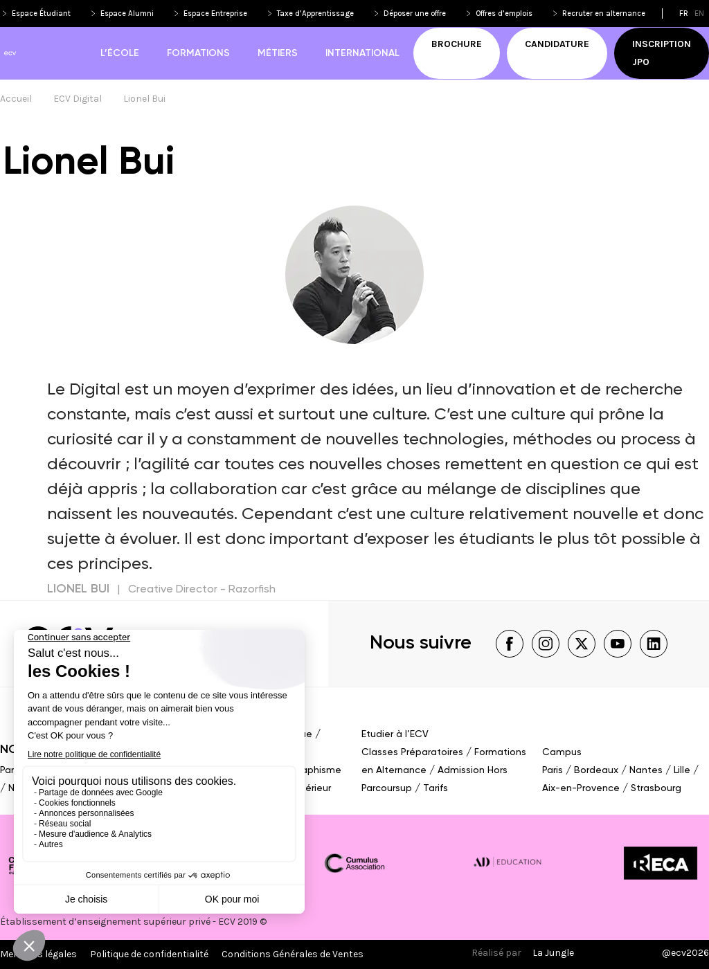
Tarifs (435, 788)
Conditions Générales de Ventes (293, 954)
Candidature (557, 44)
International (362, 53)
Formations (198, 53)
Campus (562, 752)
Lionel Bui (144, 99)
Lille (682, 770)
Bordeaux (596, 770)
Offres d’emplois (504, 13)
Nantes (646, 770)
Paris (10, 770)
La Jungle (553, 953)
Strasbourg (656, 788)
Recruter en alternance (603, 13)
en (699, 13)
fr (683, 13)
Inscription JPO (661, 53)
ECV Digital (77, 99)
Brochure (456, 44)
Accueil (16, 99)
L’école (119, 53)
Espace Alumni (127, 13)
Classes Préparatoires (412, 752)
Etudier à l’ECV (395, 734)
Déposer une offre (415, 13)
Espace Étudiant (41, 13)
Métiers (278, 53)
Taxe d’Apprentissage (315, 13)
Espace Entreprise (215, 13)
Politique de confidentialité (149, 954)
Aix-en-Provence (581, 788)
